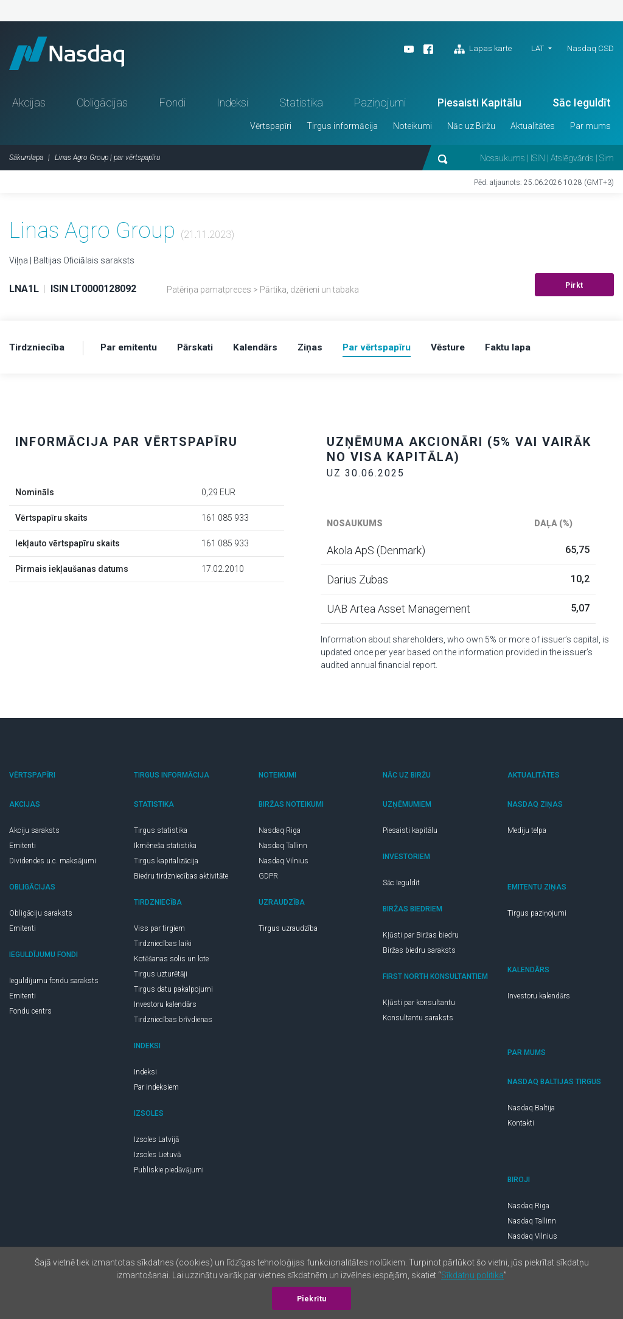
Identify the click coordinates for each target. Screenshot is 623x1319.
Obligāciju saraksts (40, 917)
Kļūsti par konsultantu (419, 1006)
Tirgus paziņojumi (536, 917)
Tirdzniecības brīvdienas (173, 1023)
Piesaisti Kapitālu (479, 106)
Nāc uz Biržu (471, 129)
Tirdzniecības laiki (163, 947)
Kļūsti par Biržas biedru (421, 938)
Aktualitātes (532, 129)
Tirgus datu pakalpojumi (173, 993)
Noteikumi (412, 129)
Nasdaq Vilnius (283, 864)
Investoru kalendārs (165, 1008)
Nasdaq (73, 55)
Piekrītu (312, 1299)
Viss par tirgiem (159, 932)
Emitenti (22, 849)
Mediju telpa (526, 834)
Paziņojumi (380, 106)
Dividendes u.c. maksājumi (52, 864)
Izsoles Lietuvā (157, 1158)
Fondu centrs (30, 1015)
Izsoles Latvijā (156, 1143)
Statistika (301, 106)
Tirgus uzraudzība (288, 932)
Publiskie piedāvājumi (169, 1173)
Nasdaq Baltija (531, 1111)
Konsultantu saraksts (418, 1021)
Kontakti (520, 1126)
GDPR (268, 879)
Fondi (172, 106)
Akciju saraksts (34, 834)
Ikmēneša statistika (165, 849)
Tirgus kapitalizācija (166, 864)
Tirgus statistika (160, 834)
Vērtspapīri (270, 129)
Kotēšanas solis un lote (171, 962)
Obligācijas (102, 106)
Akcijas (29, 106)
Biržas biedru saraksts (419, 954)
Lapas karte (483, 49)
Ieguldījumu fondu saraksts (54, 984)
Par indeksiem (156, 1091)
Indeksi (232, 106)
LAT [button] (537, 48)
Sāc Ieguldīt (581, 106)
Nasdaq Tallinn (283, 849)
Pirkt (574, 289)
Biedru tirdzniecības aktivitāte (181, 879)
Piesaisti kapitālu (410, 834)
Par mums (590, 129)
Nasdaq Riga (280, 834)
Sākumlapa (26, 161)
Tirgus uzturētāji (160, 977)
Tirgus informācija (342, 129)
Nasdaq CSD (590, 48)
